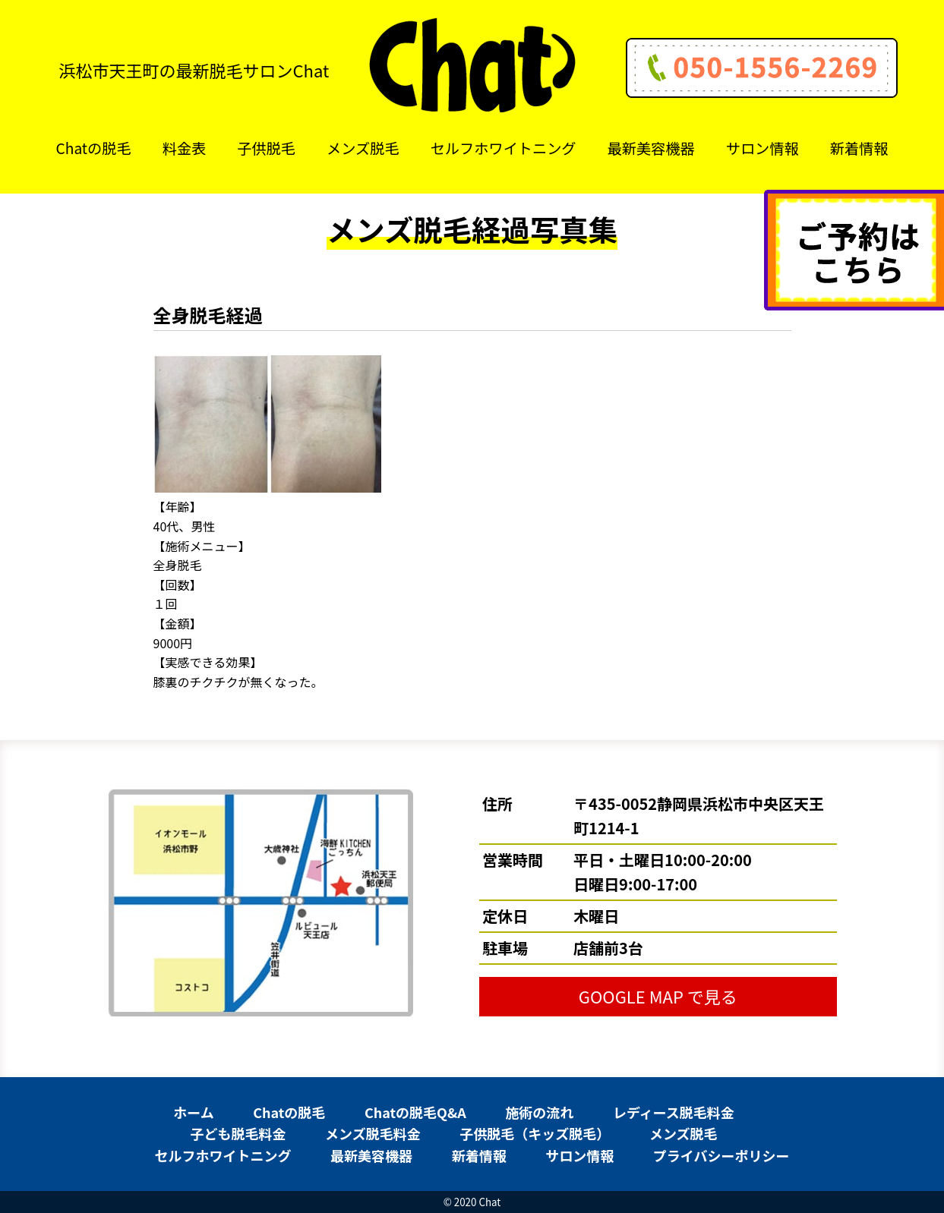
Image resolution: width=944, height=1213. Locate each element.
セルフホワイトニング (503, 148)
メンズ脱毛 (363, 148)
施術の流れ (539, 1112)
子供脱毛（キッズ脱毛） (534, 1133)
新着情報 (859, 148)
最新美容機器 (651, 148)
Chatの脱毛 (93, 148)
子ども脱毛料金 (238, 1133)
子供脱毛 (266, 148)
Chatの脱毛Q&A (415, 1112)
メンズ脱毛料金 (373, 1133)
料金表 (185, 148)
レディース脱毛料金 (673, 1112)
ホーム (193, 1112)
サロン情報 (762, 148)
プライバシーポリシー (721, 1155)
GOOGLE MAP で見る (658, 996)
